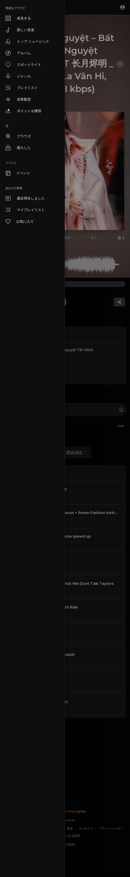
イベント (17, 173)
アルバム (18, 53)
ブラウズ (18, 136)
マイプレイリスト (25, 209)
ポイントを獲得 (23, 111)
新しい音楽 (20, 29)
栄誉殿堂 (18, 99)
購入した (18, 147)
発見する (18, 18)
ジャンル (18, 76)
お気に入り (19, 221)
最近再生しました (25, 198)
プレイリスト (22, 87)
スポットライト (23, 64)
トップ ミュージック (27, 41)
